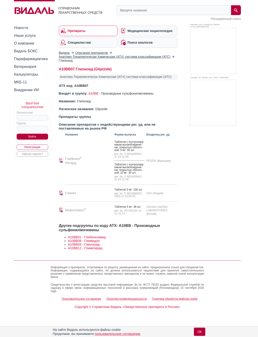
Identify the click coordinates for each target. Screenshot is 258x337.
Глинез (70, 193)
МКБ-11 (20, 82)
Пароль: (22, 123)
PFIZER (151, 160)
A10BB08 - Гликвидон (84, 241)
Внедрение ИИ (26, 90)
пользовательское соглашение (117, 334)
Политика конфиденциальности (126, 298)
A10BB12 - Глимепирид (85, 248)
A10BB (93, 93)
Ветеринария (25, 67)
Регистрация (32, 147)
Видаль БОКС (26, 51)
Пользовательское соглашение (81, 298)
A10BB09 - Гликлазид (84, 244)
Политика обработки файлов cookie (175, 298)
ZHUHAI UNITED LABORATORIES (157, 208)
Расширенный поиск (226, 19)
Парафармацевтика (31, 59)
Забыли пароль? (32, 154)
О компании (24, 43)
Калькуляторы (26, 74)
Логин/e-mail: (25, 112)
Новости (21, 28)
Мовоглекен (75, 210)
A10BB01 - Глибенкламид (87, 237)
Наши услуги (25, 35)
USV (149, 193)
